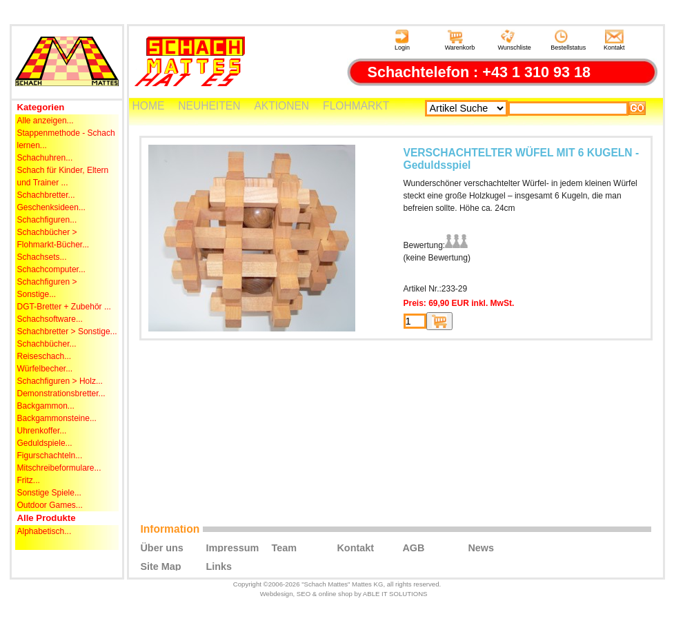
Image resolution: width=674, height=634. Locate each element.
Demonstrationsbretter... (61, 393)
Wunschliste (514, 40)
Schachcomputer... (51, 269)
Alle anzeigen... (45, 120)
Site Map (160, 566)
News (481, 547)
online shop (336, 593)
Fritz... (28, 480)
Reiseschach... (44, 356)
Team (284, 547)
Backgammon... (46, 406)
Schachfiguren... (47, 220)
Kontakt (614, 40)
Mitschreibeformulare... (59, 468)
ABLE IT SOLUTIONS (395, 593)
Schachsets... (42, 257)
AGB (413, 547)
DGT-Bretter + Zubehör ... (64, 306)
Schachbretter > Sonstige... (67, 331)
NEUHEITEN (209, 106)
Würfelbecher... (45, 369)
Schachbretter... (46, 195)
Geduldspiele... (44, 443)
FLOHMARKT (356, 106)
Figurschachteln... (50, 455)
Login (402, 40)
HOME (148, 106)
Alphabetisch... (44, 531)
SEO (303, 593)
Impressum (232, 547)
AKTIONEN (281, 106)
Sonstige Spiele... (49, 493)
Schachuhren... (45, 158)
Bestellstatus (568, 40)
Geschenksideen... (51, 207)
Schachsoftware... (50, 319)
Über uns (161, 547)
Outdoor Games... (50, 505)
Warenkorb (460, 40)
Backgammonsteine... (57, 418)
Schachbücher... (47, 344)
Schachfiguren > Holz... (60, 381)
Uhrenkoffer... (42, 431)
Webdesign (276, 593)
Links (219, 566)
